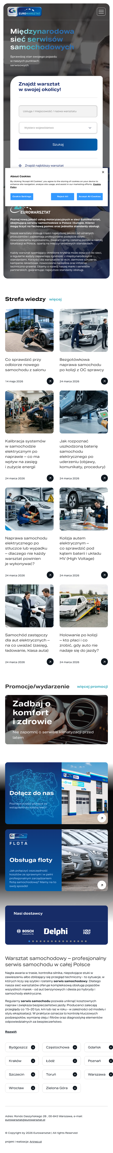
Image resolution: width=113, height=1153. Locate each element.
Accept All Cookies (90, 196)
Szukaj (58, 144)
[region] (56, 187)
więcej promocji (92, 686)
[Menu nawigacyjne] (101, 12)
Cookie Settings (21, 196)
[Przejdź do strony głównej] (25, 11)
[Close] (103, 172)
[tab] (29, 941)
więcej (55, 299)
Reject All (62, 196)
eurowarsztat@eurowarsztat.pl (25, 1119)
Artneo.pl (36, 1141)
